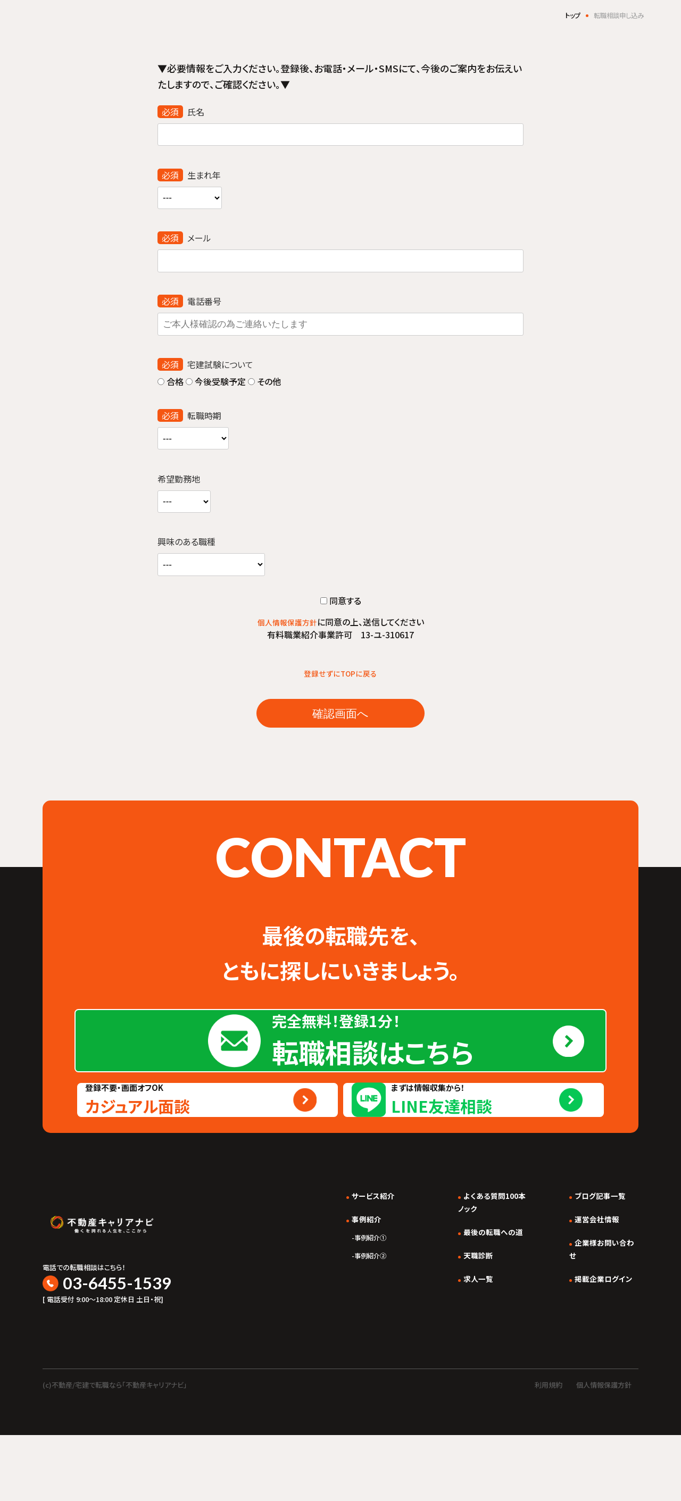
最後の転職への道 (480, 1305)
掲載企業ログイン (599, 1352)
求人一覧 (463, 1352)
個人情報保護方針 (287, 623)
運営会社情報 (591, 1293)
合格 (170, 382)
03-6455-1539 (123, 1346)
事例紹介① (348, 1311)
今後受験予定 (215, 382)
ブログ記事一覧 (595, 1269)
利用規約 (548, 1451)
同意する (340, 602)
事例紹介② (348, 1329)
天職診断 (463, 1329)
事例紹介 (343, 1293)
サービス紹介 (350, 1269)
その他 (263, 382)
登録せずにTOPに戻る (341, 674)
